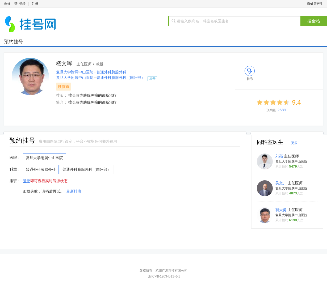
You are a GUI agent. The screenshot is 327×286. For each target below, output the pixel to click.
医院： (15, 157)
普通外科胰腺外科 (111, 72)
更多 (294, 143)
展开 (152, 78)
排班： (15, 181)
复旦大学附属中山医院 (75, 72)
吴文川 (281, 183)
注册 (35, 4)
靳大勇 (281, 210)
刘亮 (279, 156)
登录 (22, 4)
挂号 (250, 79)
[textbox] (238, 21)
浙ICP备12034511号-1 (164, 276)
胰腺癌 (63, 86)
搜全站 (313, 21)
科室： (15, 169)
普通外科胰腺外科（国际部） (121, 77)
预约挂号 (13, 41)
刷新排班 (73, 191)
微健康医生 (315, 4)
